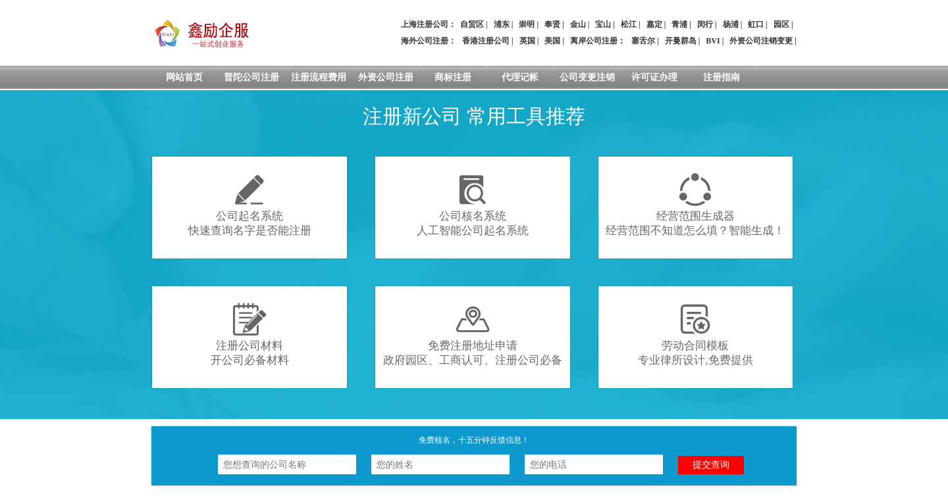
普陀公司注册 (251, 77)
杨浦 (731, 24)
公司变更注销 (587, 77)
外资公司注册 (385, 77)
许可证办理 (654, 77)
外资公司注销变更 (761, 40)
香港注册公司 (486, 40)
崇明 (527, 24)
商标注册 (452, 77)
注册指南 (721, 77)
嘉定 (654, 24)
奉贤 (552, 24)
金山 (578, 24)
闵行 (705, 24)
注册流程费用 (318, 77)
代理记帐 (520, 77)
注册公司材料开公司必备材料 (250, 334)
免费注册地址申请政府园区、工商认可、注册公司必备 (472, 334)
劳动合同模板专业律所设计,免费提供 (695, 334)
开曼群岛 (681, 40)
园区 (781, 24)
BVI (713, 40)
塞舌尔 (643, 40)
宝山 (603, 24)
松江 (629, 24)
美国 (552, 40)
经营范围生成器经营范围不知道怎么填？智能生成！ (695, 205)
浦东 (502, 24)
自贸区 (472, 24)
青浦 (679, 24)
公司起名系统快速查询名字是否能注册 (249, 205)
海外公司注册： (428, 40)
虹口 (756, 24)
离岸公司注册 (594, 40)
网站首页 (184, 77)
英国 (527, 40)
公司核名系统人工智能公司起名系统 (473, 205)
